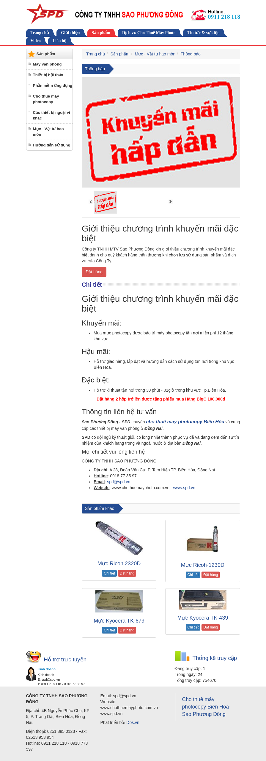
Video (36, 41)
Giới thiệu (70, 33)
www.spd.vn (184, 487)
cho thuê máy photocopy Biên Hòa (185, 421)
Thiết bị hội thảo (48, 75)
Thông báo (191, 54)
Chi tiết (109, 573)
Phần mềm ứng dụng (53, 85)
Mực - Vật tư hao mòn (48, 132)
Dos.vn (132, 722)
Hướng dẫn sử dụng (51, 145)
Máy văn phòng (47, 64)
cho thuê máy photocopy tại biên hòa (111, 498)
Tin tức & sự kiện (204, 33)
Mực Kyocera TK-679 (119, 621)
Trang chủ (40, 33)
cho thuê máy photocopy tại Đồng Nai (171, 498)
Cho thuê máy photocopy (46, 99)
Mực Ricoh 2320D (119, 564)
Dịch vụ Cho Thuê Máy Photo (149, 33)
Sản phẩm (101, 33)
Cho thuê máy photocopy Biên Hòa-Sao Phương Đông (206, 706)
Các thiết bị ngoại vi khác (51, 115)
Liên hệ (60, 41)
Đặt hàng (94, 271)
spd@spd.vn (118, 481)
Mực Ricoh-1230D (202, 565)
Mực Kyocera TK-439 (202, 618)
